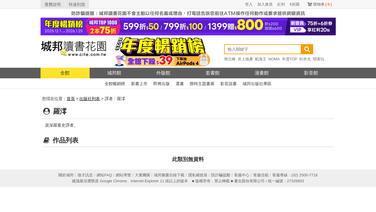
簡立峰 (230, 59)
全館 (65, 72)
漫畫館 (262, 72)
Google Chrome (113, 181)
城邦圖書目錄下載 (169, 175)
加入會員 (265, 4)
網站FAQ (104, 175)
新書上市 (139, 83)
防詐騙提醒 (220, 175)
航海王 (260, 59)
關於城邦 (66, 175)
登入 (249, 4)
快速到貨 (77, 4)
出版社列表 (89, 98)
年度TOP (290, 59)
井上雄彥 (245, 59)
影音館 (311, 72)
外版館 (163, 72)
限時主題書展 (202, 83)
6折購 (294, 4)
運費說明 (52, 4)
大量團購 (142, 175)
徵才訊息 (85, 175)
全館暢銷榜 (115, 83)
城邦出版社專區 (257, 83)
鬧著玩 (318, 59)
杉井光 (305, 59)
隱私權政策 (197, 175)
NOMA (274, 59)
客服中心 (241, 175)
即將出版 (161, 83)
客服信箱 (260, 175)
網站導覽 (123, 175)
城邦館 (114, 72)
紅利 (281, 4)
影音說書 (228, 83)
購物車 (322, 4)
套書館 (213, 72)
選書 (180, 83)
